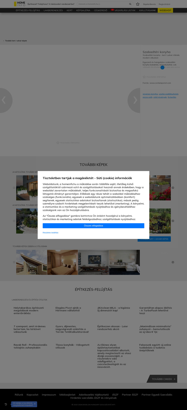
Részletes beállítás (50, 233)
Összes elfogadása (93, 225)
